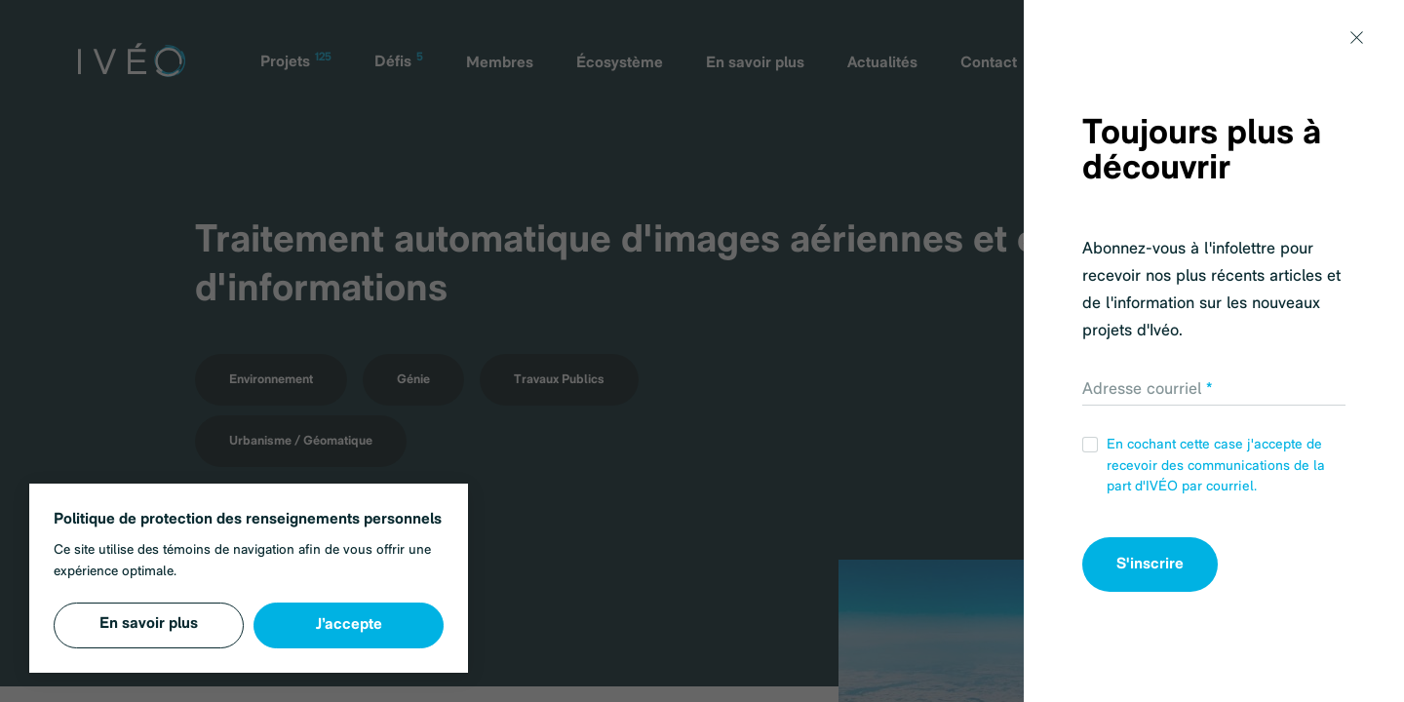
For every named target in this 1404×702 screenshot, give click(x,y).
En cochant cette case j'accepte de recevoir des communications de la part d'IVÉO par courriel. (1203, 465)
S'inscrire (1150, 564)
